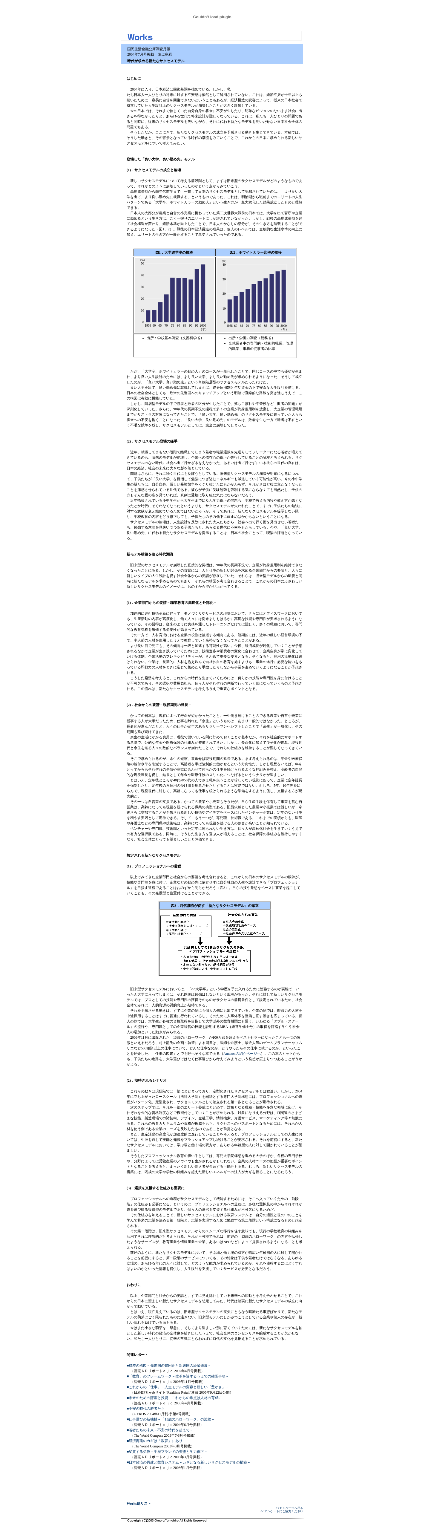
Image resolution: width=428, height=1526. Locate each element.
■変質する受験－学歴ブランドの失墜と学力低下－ (167, 1452)
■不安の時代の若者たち (146, 1408)
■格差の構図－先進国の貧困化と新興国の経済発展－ (169, 1365)
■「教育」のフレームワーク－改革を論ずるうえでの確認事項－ (178, 1376)
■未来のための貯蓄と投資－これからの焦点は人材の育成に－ (176, 1398)
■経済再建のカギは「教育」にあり (154, 1441)
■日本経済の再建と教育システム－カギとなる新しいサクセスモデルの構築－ (189, 1462)
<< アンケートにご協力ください (281, 1511)
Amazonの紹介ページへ (242, 1053)
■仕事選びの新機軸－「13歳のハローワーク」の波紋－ (171, 1419)
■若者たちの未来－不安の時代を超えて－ (160, 1430)
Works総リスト (139, 1503)
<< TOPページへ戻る (289, 1508)
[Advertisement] (267, 80)
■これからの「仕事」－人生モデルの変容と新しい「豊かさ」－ (178, 1387)
